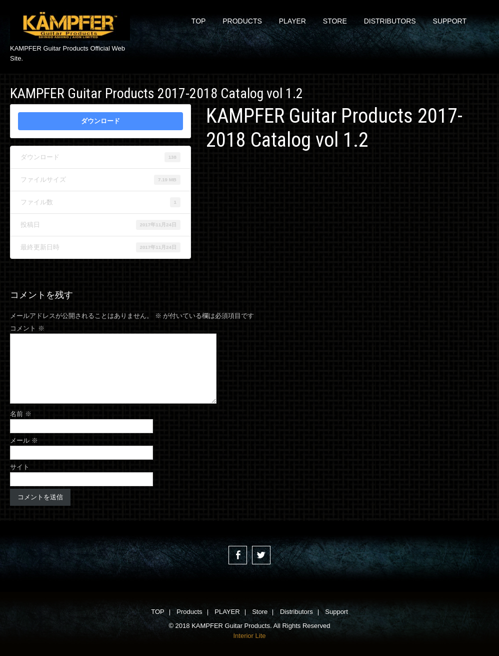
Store (335, 21)
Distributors (390, 21)
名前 (21, 414)
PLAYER (292, 21)
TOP (199, 21)
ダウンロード (100, 121)
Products (242, 21)
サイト (20, 467)
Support (449, 21)
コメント (27, 328)
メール (24, 440)
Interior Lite (249, 635)
